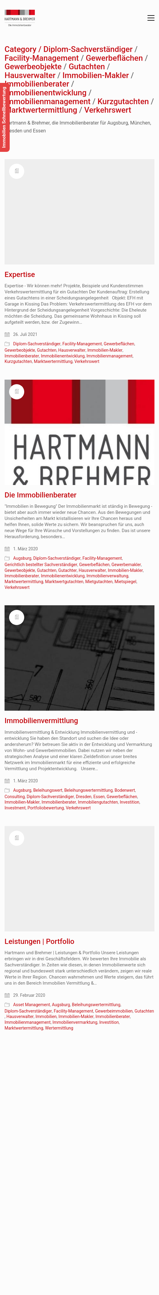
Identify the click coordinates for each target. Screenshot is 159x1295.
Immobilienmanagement (48, 101)
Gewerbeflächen (114, 58)
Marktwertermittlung (41, 110)
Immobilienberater (37, 84)
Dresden (84, 796)
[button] (150, 18)
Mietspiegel (125, 581)
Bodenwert (124, 790)
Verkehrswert (107, 110)
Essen (99, 796)
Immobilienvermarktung (74, 1022)
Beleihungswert (47, 790)
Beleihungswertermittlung (88, 790)
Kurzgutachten (123, 101)
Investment (15, 807)
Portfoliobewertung (46, 807)
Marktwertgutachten (64, 581)
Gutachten (87, 66)
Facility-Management (42, 58)
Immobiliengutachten (98, 802)
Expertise (20, 274)
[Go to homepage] (20, 18)
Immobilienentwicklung (46, 92)
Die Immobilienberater (41, 495)
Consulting (15, 796)
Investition (129, 802)
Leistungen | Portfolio (39, 941)
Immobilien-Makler (95, 75)
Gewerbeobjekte (33, 66)
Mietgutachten (98, 581)
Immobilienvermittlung (41, 721)
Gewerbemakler (126, 564)
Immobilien (46, 1016)
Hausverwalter (30, 75)
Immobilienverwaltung (107, 575)
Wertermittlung (59, 1028)
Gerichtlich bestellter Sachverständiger (41, 564)
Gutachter (67, 570)
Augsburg (22, 558)
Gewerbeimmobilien (114, 1011)
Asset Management (31, 1004)
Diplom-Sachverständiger (87, 49)
